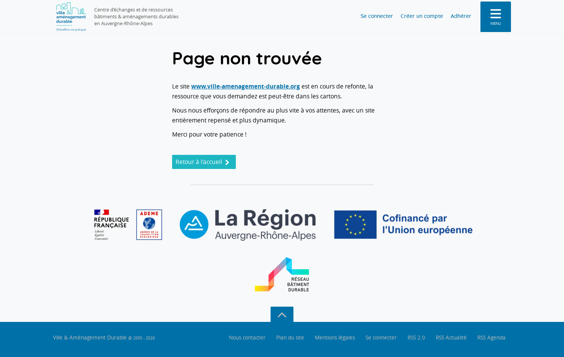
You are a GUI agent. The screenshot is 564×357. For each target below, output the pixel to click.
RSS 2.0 (416, 337)
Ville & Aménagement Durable (104, 337)
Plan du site (290, 337)
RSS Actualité (451, 337)
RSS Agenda (491, 337)
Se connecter (365, 16)
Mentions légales (335, 337)
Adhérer (459, 16)
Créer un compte (416, 16)
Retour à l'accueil (202, 162)
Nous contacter (247, 337)
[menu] (495, 17)
